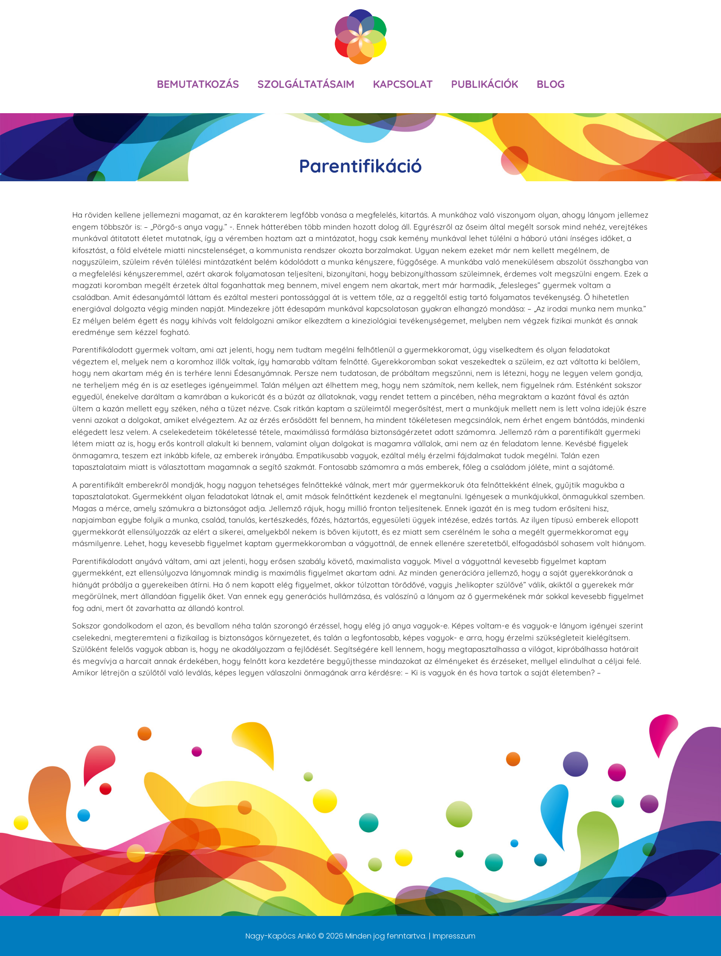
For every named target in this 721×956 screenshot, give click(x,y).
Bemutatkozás (198, 84)
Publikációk (484, 84)
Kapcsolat (403, 84)
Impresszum (454, 936)
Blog (551, 84)
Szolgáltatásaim (306, 84)
